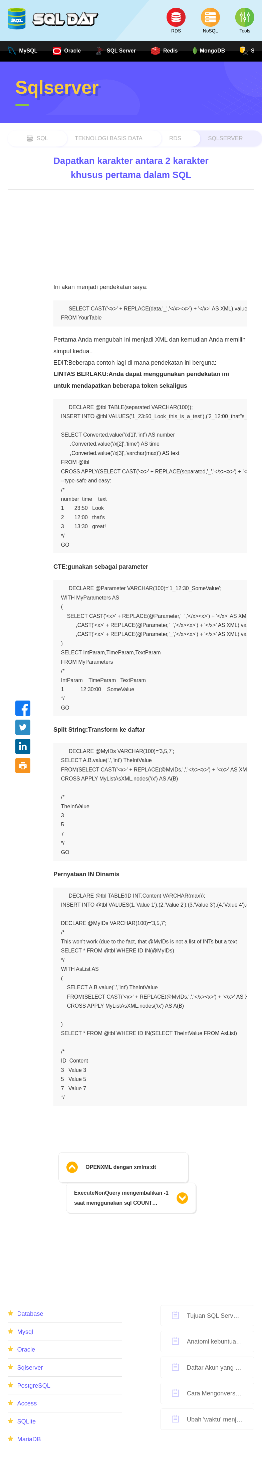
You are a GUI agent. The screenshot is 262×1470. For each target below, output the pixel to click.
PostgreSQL (33, 1385)
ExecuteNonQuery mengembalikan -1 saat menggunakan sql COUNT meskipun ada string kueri (121, 1199)
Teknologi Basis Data (109, 138)
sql (42, 138)
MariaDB (29, 1439)
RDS (175, 138)
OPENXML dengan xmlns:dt (120, 1167)
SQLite (26, 1421)
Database (30, 1313)
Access (27, 1403)
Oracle (26, 1349)
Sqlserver (225, 138)
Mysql (25, 1331)
